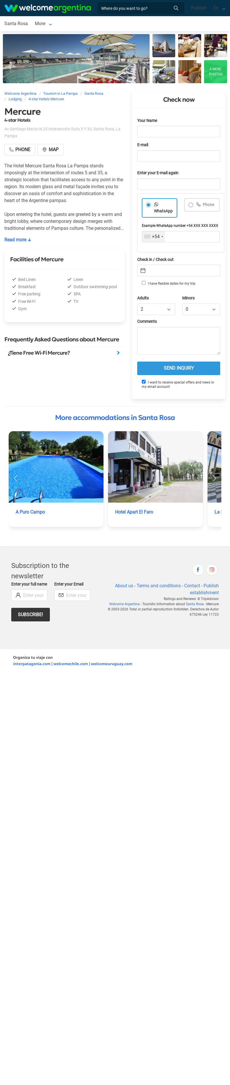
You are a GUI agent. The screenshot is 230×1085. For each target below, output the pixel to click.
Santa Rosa (16, 23)
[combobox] (153, 236)
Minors (188, 298)
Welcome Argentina (124, 604)
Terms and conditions (159, 585)
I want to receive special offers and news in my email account (178, 384)
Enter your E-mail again (157, 173)
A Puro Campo (30, 512)
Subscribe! (30, 614)
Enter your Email (68, 584)
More (40, 23)
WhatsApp (163, 211)
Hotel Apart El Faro (134, 512)
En (215, 8)
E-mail (142, 144)
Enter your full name (29, 584)
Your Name (147, 120)
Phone (208, 204)
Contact (192, 585)
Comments (147, 321)
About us (124, 585)
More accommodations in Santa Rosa (115, 417)
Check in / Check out (155, 259)
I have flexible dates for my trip (168, 283)
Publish (198, 8)
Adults (143, 298)
